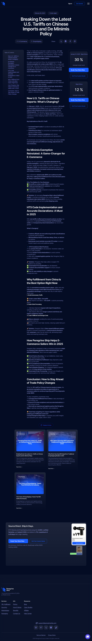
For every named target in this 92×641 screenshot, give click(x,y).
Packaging (4, 613)
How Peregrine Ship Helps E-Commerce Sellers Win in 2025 (13, 86)
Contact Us (16, 613)
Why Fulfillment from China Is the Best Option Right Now (13, 81)
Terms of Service (40, 635)
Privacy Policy (52, 635)
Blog (25, 604)
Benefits (15, 610)
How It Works (17, 607)
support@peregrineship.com (47, 623)
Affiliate (26, 610)
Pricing (15, 604)
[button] (79, 3)
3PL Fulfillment (5, 604)
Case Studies (28, 607)
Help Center (28, 613)
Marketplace (5, 610)
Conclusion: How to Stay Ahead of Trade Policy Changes (13, 92)
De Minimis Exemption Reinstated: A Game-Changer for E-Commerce (13, 65)
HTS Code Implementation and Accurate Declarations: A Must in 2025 (13, 74)
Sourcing (4, 607)
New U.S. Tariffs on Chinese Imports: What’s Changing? (13, 57)
